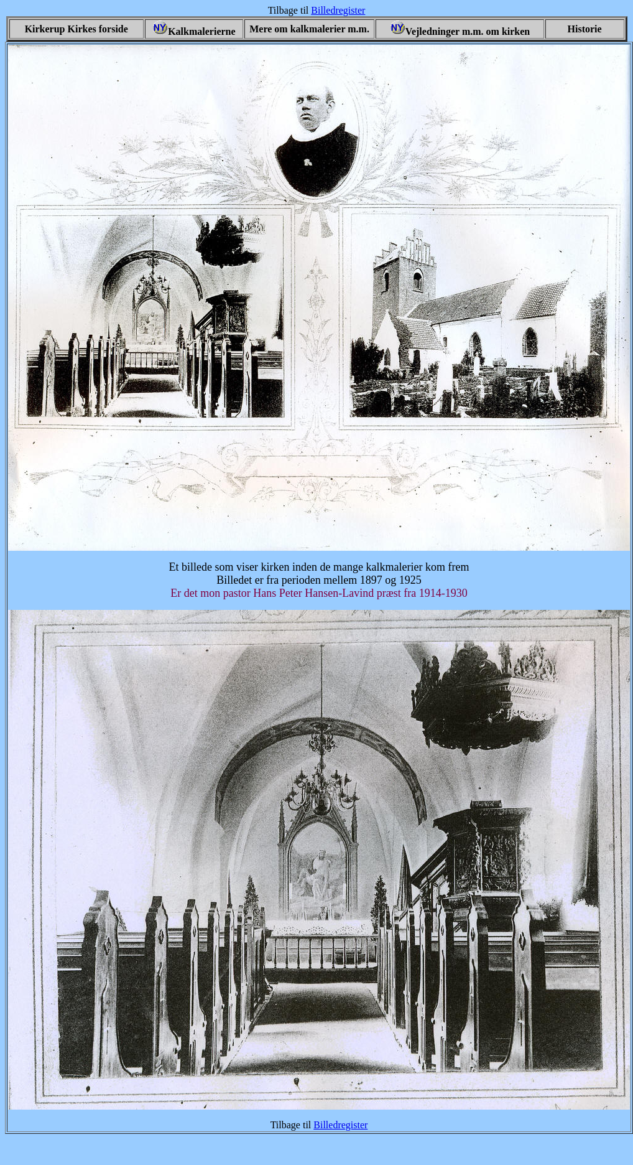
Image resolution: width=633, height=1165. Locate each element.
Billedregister (338, 10)
